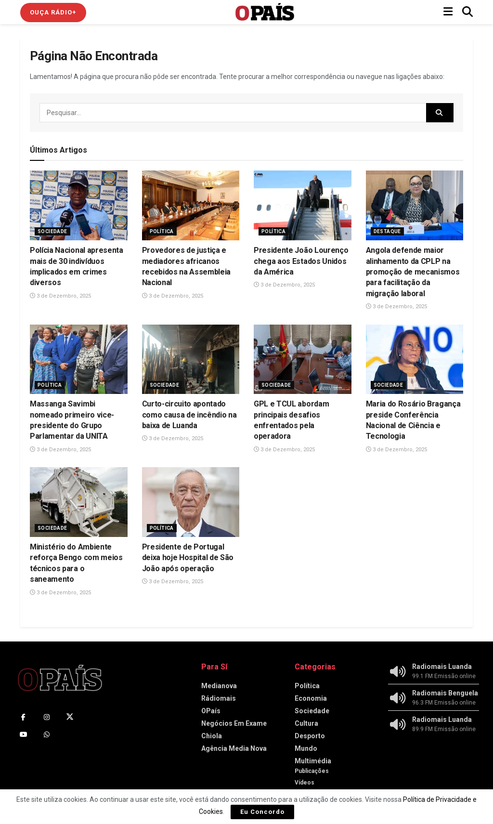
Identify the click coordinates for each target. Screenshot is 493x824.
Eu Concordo (262, 811)
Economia (311, 698)
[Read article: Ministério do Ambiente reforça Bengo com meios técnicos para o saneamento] (79, 502)
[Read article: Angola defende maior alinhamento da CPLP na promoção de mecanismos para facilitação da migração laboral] (415, 205)
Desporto (310, 736)
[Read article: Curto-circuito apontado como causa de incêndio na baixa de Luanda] (191, 359)
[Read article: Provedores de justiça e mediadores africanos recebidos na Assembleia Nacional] (191, 205)
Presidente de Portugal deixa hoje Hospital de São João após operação (188, 557)
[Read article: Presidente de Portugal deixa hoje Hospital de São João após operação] (191, 502)
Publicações (312, 771)
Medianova (219, 686)
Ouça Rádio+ (53, 12)
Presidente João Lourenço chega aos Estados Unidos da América (301, 261)
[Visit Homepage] (265, 12)
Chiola (211, 736)
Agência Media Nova (234, 748)
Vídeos (304, 782)
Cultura (306, 723)
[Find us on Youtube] (23, 734)
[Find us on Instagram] (47, 717)
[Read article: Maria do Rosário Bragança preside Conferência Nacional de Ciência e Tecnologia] (415, 359)
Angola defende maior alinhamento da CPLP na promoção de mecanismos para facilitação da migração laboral (413, 272)
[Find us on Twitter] (70, 717)
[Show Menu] (448, 12)
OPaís (211, 711)
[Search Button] (467, 12)
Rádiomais (218, 698)
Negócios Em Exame (234, 723)
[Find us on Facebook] (23, 717)
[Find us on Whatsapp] (47, 734)
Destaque (387, 231)
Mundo (306, 748)
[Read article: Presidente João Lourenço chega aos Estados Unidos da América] (302, 205)
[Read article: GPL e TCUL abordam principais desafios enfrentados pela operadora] (302, 359)
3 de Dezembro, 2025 (60, 296)
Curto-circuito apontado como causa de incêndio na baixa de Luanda (189, 414)
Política (162, 231)
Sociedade (52, 231)
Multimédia (313, 761)
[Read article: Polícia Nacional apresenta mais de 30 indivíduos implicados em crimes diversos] (79, 205)
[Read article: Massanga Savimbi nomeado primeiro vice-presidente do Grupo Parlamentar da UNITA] (79, 359)
